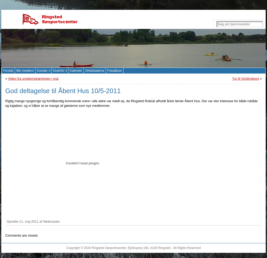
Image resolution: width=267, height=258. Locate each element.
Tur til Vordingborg (245, 78)
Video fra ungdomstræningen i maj (33, 78)
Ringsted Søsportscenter (109, 248)
